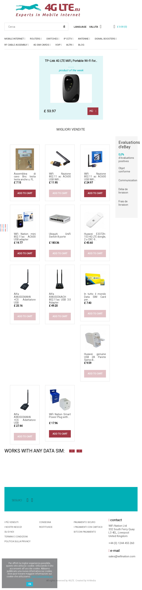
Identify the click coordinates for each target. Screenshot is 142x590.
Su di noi (9, 533)
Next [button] (79, 452)
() (122, 26)
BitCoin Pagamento (85, 533)
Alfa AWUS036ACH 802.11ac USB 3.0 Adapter (60, 299)
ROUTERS (35, 38)
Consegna (45, 523)
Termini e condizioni (16, 537)
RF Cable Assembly (15, 44)
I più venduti (11, 523)
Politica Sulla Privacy (17, 542)
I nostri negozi (13, 528)
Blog (81, 44)
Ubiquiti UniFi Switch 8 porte (60, 236)
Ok (29, 584)
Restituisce (46, 528)
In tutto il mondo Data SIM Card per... (95, 298)
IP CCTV (68, 38)
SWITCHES (52, 38)
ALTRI (69, 44)
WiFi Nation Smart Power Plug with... (60, 416)
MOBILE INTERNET (14, 38)
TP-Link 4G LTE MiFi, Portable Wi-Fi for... (71, 61)
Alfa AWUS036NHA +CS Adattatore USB (25, 299)
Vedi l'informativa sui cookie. (39, 577)
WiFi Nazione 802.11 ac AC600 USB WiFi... (60, 177)
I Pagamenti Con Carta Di (88, 528)
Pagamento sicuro (84, 523)
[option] (8, 467)
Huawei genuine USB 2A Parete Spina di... (95, 358)
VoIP (57, 44)
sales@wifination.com (122, 557)
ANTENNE (83, 38)
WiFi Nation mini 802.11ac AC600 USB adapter (25, 237)
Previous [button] (72, 452)
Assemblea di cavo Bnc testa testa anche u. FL (25, 177)
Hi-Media (91, 581)
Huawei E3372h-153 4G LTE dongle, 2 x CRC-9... (95, 237)
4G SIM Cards (41, 44)
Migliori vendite (71, 130)
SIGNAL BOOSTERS (105, 38)
